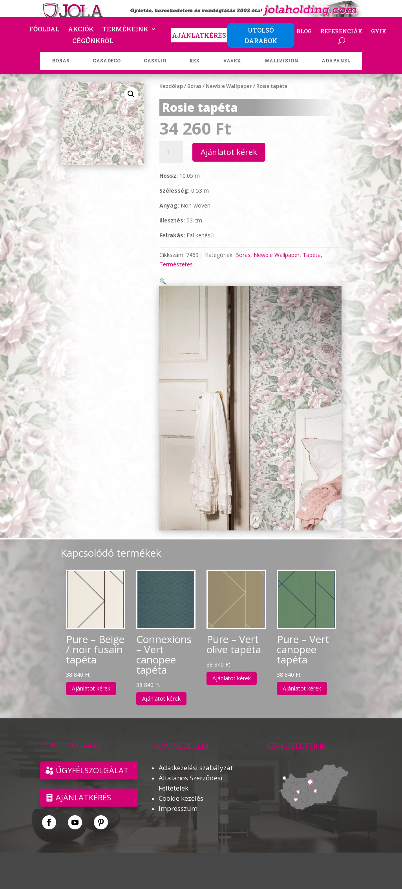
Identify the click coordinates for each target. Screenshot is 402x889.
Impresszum (178, 798)
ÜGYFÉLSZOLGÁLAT (92, 761)
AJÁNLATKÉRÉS (199, 35)
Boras (194, 85)
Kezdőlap (171, 85)
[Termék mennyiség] (171, 152)
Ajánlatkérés (83, 788)
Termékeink (125, 29)
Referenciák (341, 32)
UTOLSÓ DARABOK (261, 35)
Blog (304, 32)
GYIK (378, 32)
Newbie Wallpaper (229, 85)
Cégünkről (92, 41)
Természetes (176, 264)
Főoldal (44, 29)
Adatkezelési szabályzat (196, 758)
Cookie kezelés (181, 788)
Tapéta (312, 255)
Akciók (81, 29)
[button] (131, 94)
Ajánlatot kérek (229, 152)
